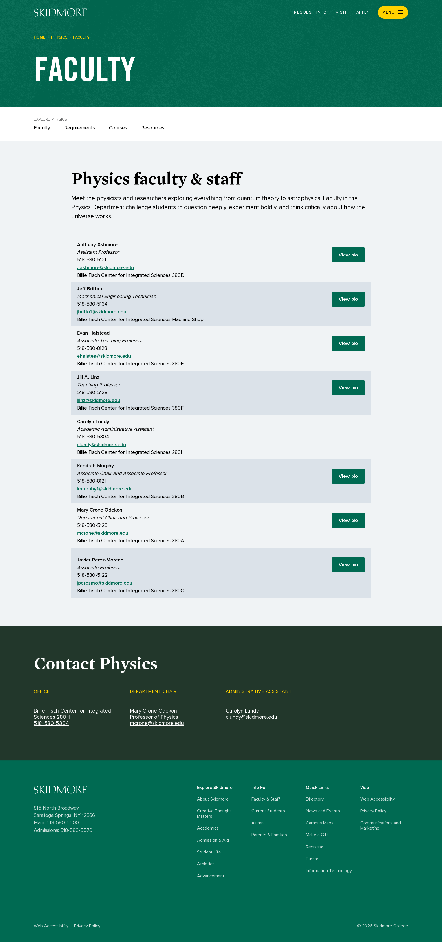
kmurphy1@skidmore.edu (105, 489)
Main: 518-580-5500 (56, 822)
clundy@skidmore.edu (101, 444)
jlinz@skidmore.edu (98, 400)
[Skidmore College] (60, 12)
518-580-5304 (51, 723)
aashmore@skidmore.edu (105, 267)
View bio (348, 255)
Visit (341, 12)
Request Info (310, 12)
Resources (152, 128)
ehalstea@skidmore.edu (104, 356)
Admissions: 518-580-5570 (63, 830)
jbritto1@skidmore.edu (101, 312)
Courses (118, 128)
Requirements (79, 128)
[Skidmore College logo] (114, 790)
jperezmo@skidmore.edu (104, 583)
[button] (393, 12)
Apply (363, 12)
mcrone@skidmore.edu (102, 533)
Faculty (42, 128)
